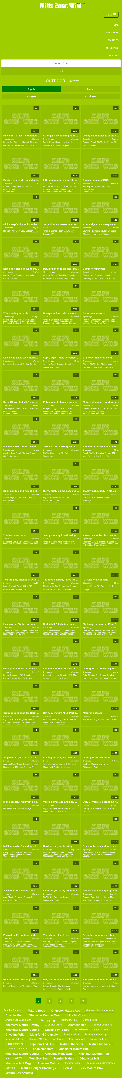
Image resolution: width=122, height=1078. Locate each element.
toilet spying (46, 1020)
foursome (7, 542)
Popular (31, 89)
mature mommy (99, 1044)
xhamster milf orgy (18, 1063)
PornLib (36, 450)
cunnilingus (88, 278)
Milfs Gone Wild (61, 6)
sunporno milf (90, 1020)
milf (22, 145)
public (35, 145)
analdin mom (14, 1015)
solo (92, 945)
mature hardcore (98, 1039)
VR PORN (113, 55)
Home (115, 25)
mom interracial (77, 1039)
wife (13, 190)
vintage (14, 412)
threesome (31, 323)
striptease (100, 412)
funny (51, 142)
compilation (96, 320)
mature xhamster (71, 1044)
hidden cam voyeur (76, 1015)
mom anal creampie (44, 1034)
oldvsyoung (107, 634)
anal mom (58, 1039)
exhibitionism (71, 186)
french (6, 186)
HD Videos (90, 96)
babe (5, 586)
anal (5, 408)
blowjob (46, 408)
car (11, 142)
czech (96, 278)
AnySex (36, 228)
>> (83, 1001)
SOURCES (113, 40)
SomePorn (114, 494)
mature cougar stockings (38, 1068)
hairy (57, 142)
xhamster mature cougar (22, 1053)
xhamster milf (89, 1058)
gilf (21, 675)
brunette (60, 364)
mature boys (36, 1010)
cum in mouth (104, 275)
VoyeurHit (75, 850)
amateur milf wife (14, 1058)
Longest (31, 96)
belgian (46, 986)
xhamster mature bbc (73, 1049)
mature (110, 142)
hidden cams (69, 631)
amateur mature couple (96, 1034)
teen (35, 231)
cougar (104, 231)
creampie (112, 231)
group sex (17, 542)
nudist (70, 142)
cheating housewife (59, 1053)
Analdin (36, 405)
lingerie (72, 764)
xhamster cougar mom (45, 1015)
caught (59, 719)
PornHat (115, 139)
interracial (21, 186)
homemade (51, 278)
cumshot (18, 142)
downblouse (54, 631)
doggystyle (55, 408)
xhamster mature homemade (100, 1063)
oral (113, 278)
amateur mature (48, 1063)
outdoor (28, 145)
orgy (23, 231)
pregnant (98, 900)
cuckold (97, 186)
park (20, 678)
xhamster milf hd (53, 1024)
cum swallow (9, 945)
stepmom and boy (41, 1044)
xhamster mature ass (65, 1010)
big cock (61, 186)
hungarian (97, 808)
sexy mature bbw (91, 1068)
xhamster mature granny (22, 1025)
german (6, 145)
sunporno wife (100, 1029)
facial (35, 764)
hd (12, 145)
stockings (87, 501)
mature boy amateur (19, 1072)
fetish (60, 231)
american (87, 542)
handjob (26, 142)
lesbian (86, 586)
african (6, 497)
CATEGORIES (111, 32)
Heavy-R (35, 317)
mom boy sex (38, 1058)
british (97, 231)
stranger (58, 145)
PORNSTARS (112, 48)
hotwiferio (10, 1068)
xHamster (35, 139)
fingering (55, 853)
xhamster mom (43, 1049)
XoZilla (76, 539)
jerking (17, 145)
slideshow (107, 900)
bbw (85, 231)
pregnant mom (72, 1063)
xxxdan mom (14, 1039)
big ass (86, 364)
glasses (86, 234)
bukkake (14, 719)
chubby (104, 364)
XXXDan (35, 183)
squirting (86, 856)
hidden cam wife (14, 1044)
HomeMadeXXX (112, 938)
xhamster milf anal (38, 1039)
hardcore (104, 278)
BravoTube (114, 894)
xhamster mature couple (22, 1029)
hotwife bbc (68, 1068)
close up (62, 275)
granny (13, 186)
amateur (86, 142)
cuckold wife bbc (57, 1029)
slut (30, 678)
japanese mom (71, 1034)
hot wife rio (81, 1029)
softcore (71, 634)
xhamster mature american (99, 1010)
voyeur (66, 145)
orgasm (57, 412)
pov (52, 145)
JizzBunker (74, 228)
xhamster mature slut (16, 1048)
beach (45, 142)
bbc (84, 186)
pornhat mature (64, 1058)
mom (18, 231)
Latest (90, 89)
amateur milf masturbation (18, 1020)
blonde (6, 142)
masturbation (48, 856)
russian (64, 323)
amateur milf (76, 1025)
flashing (33, 142)
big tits (100, 142)
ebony (32, 320)
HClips (76, 183)
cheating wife (14, 1034)
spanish (14, 856)
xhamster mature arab (93, 1053)
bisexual (12, 586)
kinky (9, 231)
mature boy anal (69, 1020)
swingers (68, 589)
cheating (100, 453)
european (55, 320)
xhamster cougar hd (101, 1024)
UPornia (36, 361)
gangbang (14, 675)
